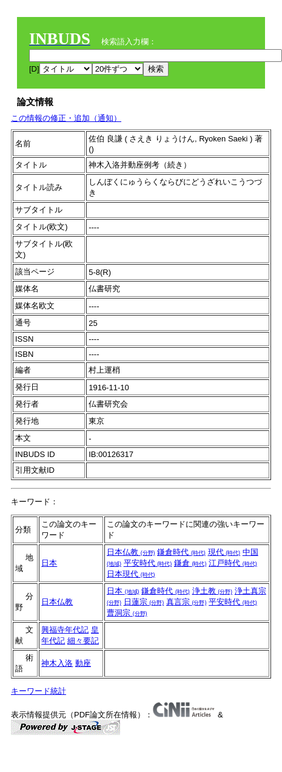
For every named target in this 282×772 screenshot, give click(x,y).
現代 (224, 552)
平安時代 (148, 562)
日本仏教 (131, 552)
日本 (49, 562)
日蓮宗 (144, 601)
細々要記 (83, 640)
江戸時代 (233, 562)
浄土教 (212, 590)
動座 (83, 663)
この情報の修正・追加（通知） (66, 118)
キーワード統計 (38, 691)
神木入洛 (57, 663)
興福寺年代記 (65, 629)
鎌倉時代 (181, 552)
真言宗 (186, 601)
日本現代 (131, 573)
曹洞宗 (127, 612)
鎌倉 (190, 562)
